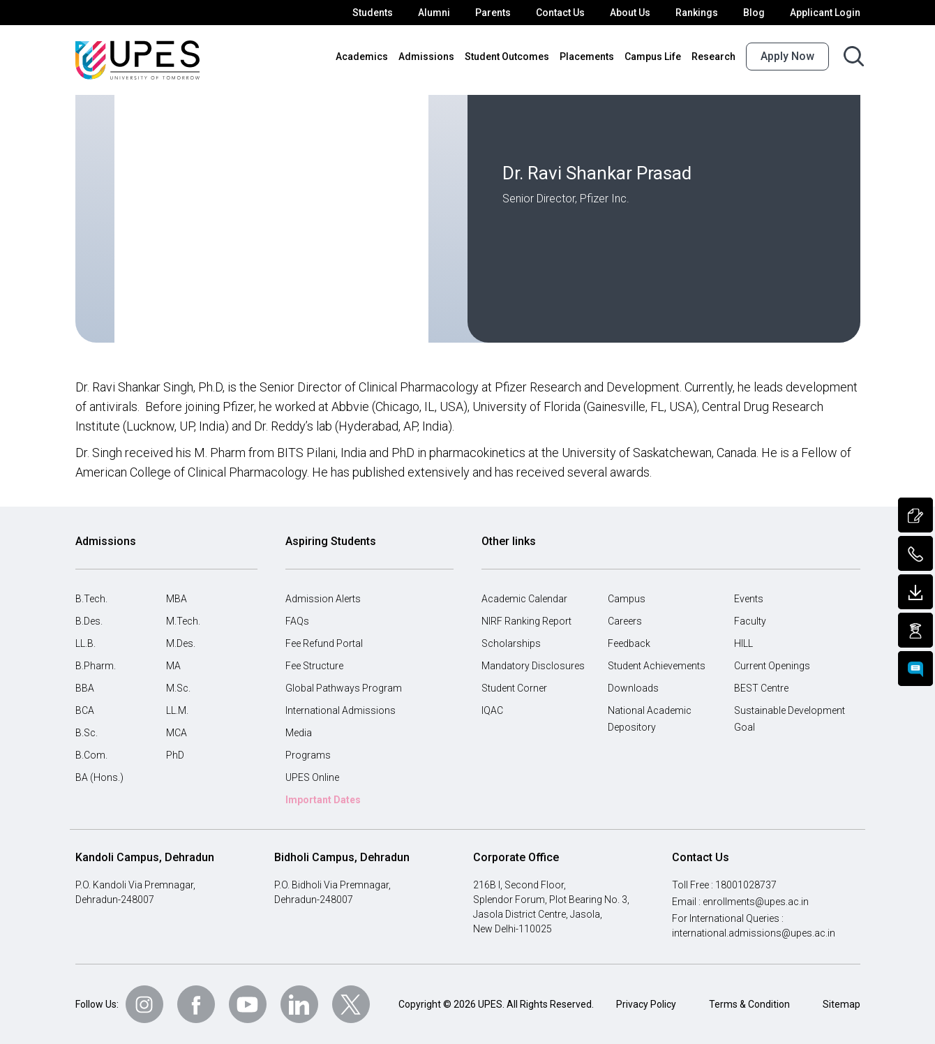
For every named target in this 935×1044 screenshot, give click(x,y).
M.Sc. (178, 688)
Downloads (632, 688)
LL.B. (86, 643)
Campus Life (656, 56)
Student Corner (514, 688)
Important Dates (323, 799)
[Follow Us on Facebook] (196, 1004)
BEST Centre (762, 688)
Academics (380, 56)
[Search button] (853, 56)
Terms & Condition (749, 1004)
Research (714, 56)
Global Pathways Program (342, 688)
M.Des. (181, 643)
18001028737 (747, 884)
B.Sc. (86, 732)
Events (749, 598)
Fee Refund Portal (325, 643)
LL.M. (178, 710)
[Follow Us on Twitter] (351, 1004)
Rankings (702, 12)
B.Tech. (91, 598)
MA (173, 665)
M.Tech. (183, 621)
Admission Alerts (321, 598)
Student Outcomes (515, 56)
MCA (177, 732)
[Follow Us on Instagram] (144, 1004)
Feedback (629, 643)
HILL (744, 643)
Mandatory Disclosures (531, 665)
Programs (306, 755)
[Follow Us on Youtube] (248, 1004)
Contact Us (568, 12)
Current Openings (772, 665)
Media (298, 732)
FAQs (297, 621)
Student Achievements (656, 665)
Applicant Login (826, 12)
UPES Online (314, 777)
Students (385, 12)
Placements (592, 56)
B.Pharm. (95, 665)
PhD (175, 755)
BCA (85, 710)
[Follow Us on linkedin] (299, 1004)
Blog (758, 12)
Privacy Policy (646, 1004)
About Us (638, 12)
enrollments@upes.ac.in (756, 901)
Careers (625, 621)
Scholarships (509, 643)
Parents (501, 12)
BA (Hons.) (99, 777)
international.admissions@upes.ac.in (751, 933)
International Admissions (338, 710)
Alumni (445, 12)
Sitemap (841, 1004)
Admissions (440, 56)
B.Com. (91, 755)
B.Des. (90, 621)
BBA (85, 688)
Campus (626, 598)
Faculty (749, 621)
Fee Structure (315, 665)
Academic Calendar (524, 598)
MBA (176, 598)
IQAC (493, 710)
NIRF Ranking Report (528, 621)
